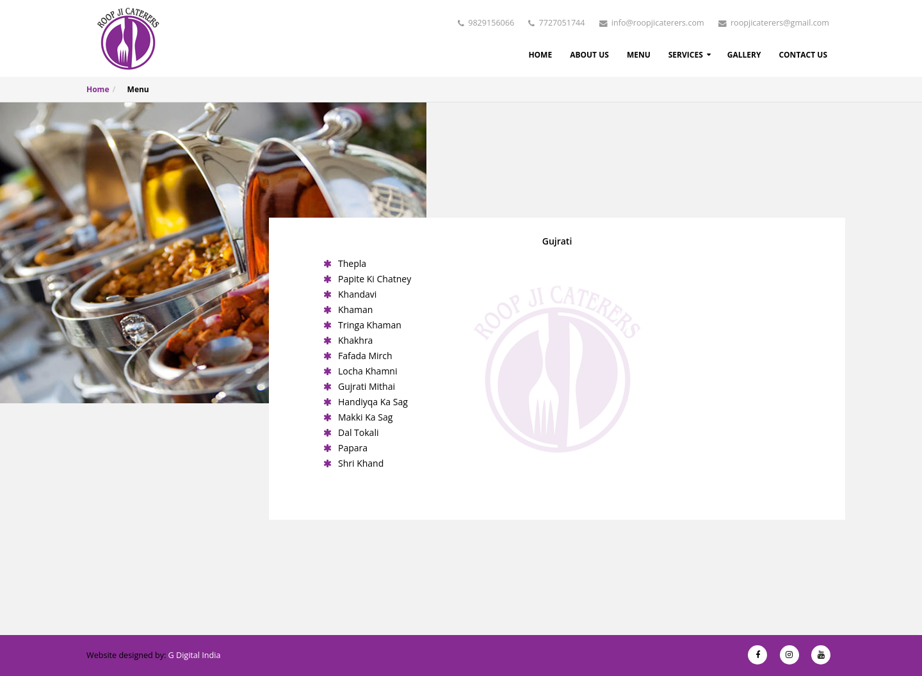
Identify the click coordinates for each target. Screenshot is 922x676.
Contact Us (803, 54)
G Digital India (194, 655)
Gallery (744, 54)
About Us (589, 54)
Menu (639, 54)
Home (540, 54)
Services (685, 54)
